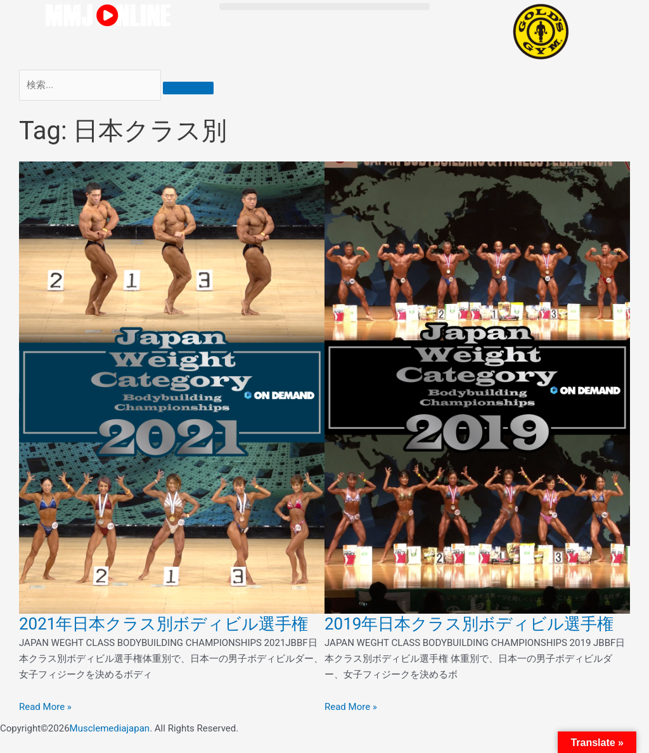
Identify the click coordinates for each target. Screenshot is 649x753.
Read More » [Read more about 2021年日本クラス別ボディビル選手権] (45, 706)
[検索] (188, 88)
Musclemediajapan (110, 728)
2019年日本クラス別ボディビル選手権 (469, 623)
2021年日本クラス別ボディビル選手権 (163, 623)
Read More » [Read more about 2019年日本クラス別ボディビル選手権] (350, 706)
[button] (324, 6)
